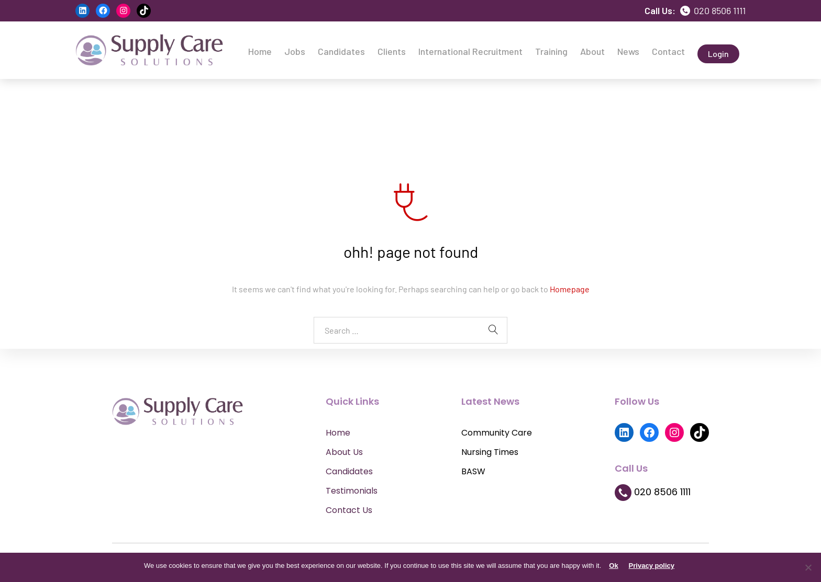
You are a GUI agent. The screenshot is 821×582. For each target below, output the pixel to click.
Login (718, 54)
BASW (473, 471)
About (592, 51)
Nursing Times (489, 452)
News (628, 51)
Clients (392, 51)
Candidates (341, 51)
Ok (613, 565)
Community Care (496, 433)
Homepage (570, 289)
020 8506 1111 (713, 10)
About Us (344, 452)
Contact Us (349, 510)
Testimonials (352, 491)
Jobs (294, 51)
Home (260, 51)
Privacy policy (651, 565)
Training (551, 51)
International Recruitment (470, 51)
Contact (668, 51)
